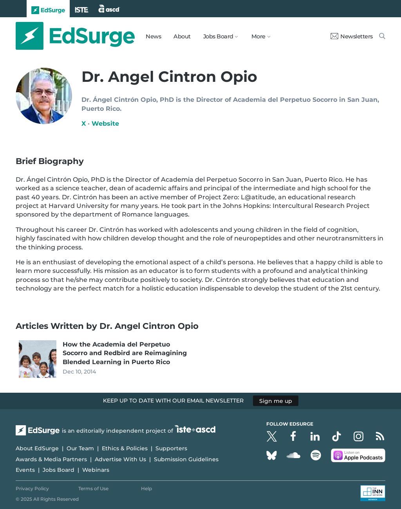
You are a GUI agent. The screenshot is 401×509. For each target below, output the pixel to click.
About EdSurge (37, 448)
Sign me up (275, 400)
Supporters (171, 448)
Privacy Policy (32, 488)
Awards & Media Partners (51, 459)
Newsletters (352, 36)
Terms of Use (93, 488)
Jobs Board (58, 469)
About (182, 36)
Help (146, 488)
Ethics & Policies (125, 448)
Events (25, 469)
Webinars (95, 469)
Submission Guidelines (186, 459)
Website (105, 123)
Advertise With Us (120, 459)
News (153, 36)
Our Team (80, 448)
